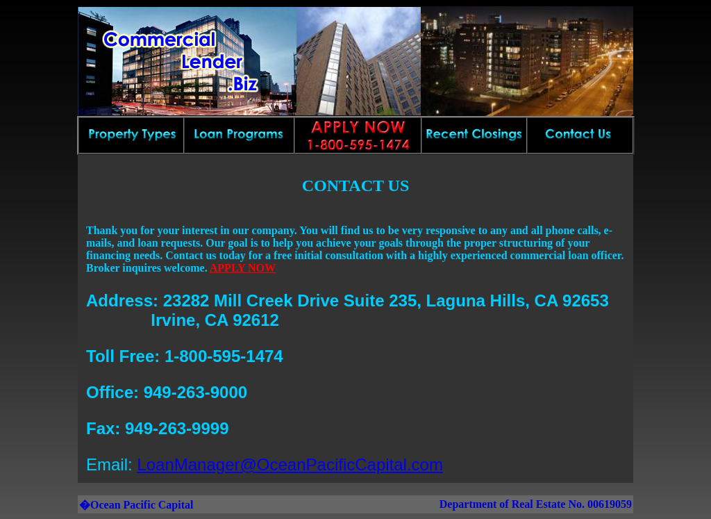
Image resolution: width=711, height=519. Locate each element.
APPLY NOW (243, 268)
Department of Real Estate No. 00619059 (536, 504)
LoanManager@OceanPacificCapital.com (290, 464)
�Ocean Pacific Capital (136, 505)
